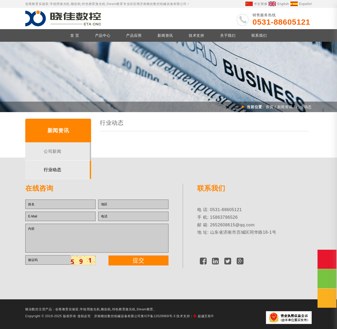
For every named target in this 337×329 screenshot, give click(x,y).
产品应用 (134, 35)
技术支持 (196, 35)
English (279, 4)
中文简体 (256, 4)
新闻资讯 (165, 35)
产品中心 (103, 35)
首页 (269, 107)
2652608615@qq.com (232, 225)
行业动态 (52, 170)
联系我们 (259, 35)
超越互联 (206, 316)
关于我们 (228, 35)
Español (301, 4)
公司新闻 (52, 151)
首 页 (74, 35)
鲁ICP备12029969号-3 (158, 316)
